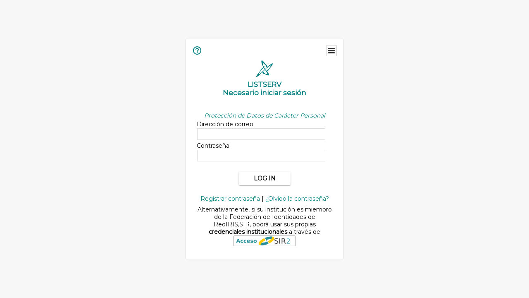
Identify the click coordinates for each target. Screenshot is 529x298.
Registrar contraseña (230, 198)
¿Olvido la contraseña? (297, 198)
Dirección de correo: (226, 124)
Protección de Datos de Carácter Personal (264, 115)
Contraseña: (214, 145)
